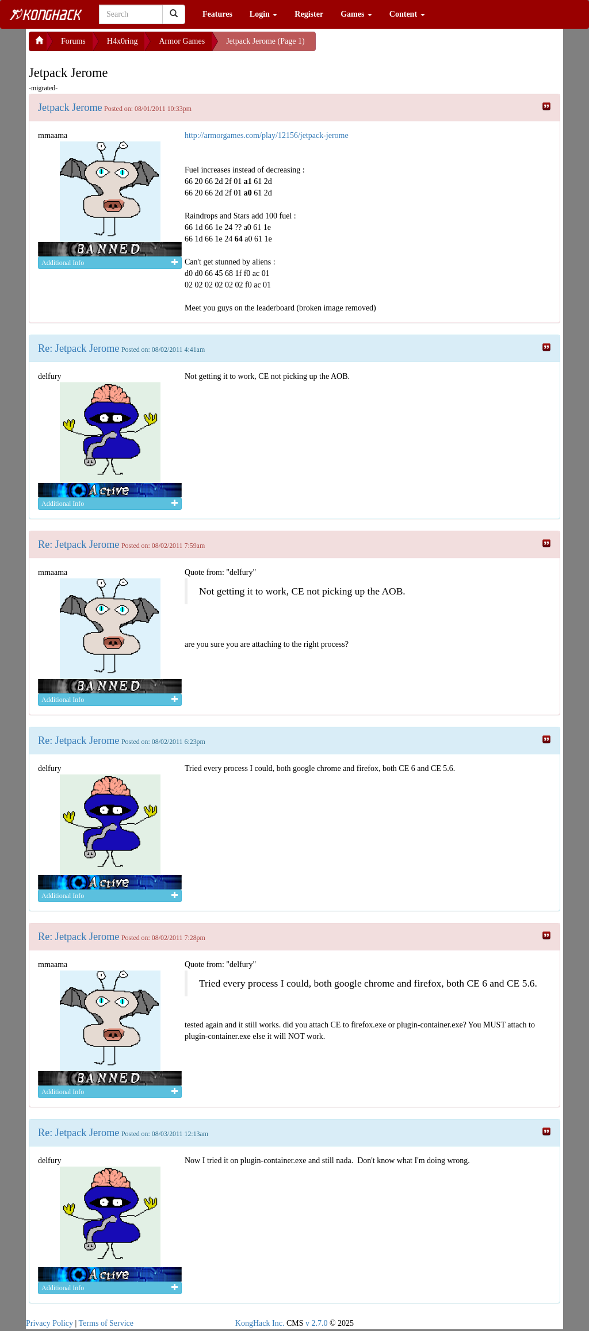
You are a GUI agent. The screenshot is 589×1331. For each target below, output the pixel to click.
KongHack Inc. (260, 1323)
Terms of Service (106, 1323)
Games (356, 14)
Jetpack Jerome (70, 107)
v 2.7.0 (316, 1323)
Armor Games (182, 41)
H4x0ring (122, 41)
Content (407, 14)
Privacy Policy (49, 1323)
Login (264, 14)
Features (217, 14)
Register (308, 14)
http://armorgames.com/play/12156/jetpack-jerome (267, 135)
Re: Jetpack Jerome (78, 348)
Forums (73, 41)
